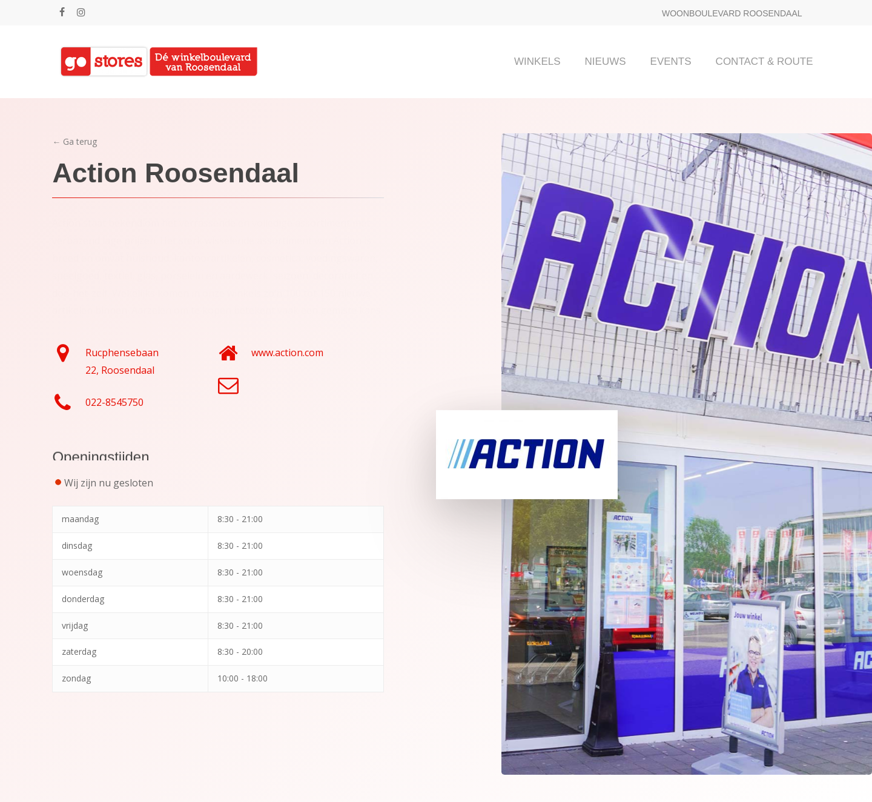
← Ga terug (74, 141)
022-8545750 (114, 402)
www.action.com (287, 352)
